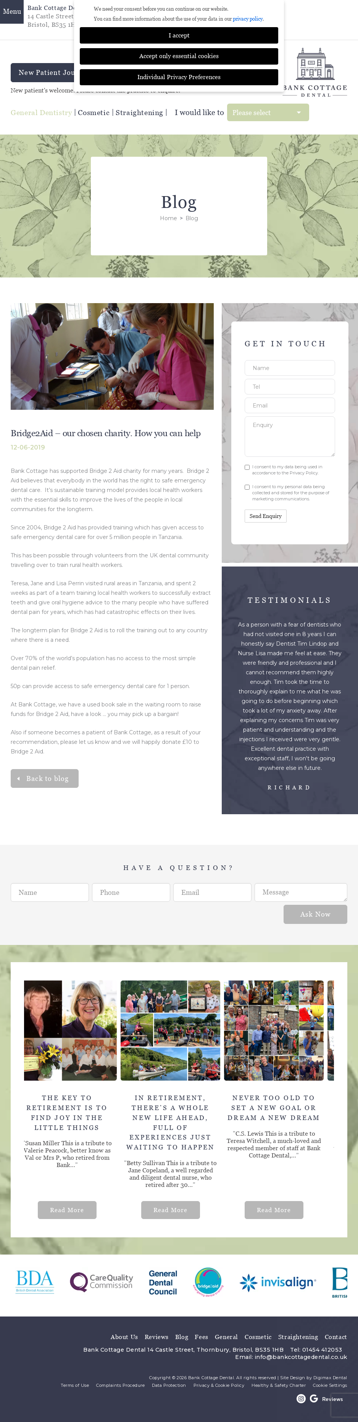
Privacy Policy (304, 473)
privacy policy (248, 19)
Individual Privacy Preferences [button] (179, 77)
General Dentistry (41, 113)
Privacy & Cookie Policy (219, 1385)
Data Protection (169, 1385)
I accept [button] (179, 35)
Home (168, 218)
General (226, 1337)
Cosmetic (94, 113)
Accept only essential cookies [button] (179, 56)
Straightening (139, 113)
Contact (336, 1337)
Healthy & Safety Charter (279, 1385)
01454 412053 (322, 1349)
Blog (181, 1337)
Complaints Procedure (120, 1385)
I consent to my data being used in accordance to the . (284, 470)
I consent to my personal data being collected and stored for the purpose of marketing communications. (287, 493)
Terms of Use (75, 1385)
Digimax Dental (330, 1377)
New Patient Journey (55, 72)
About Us (124, 1337)
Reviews (157, 1337)
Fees (201, 1337)
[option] (75, 1099)
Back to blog (47, 778)
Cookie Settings (330, 1385)
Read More (74, 1210)
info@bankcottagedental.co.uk (301, 1357)
